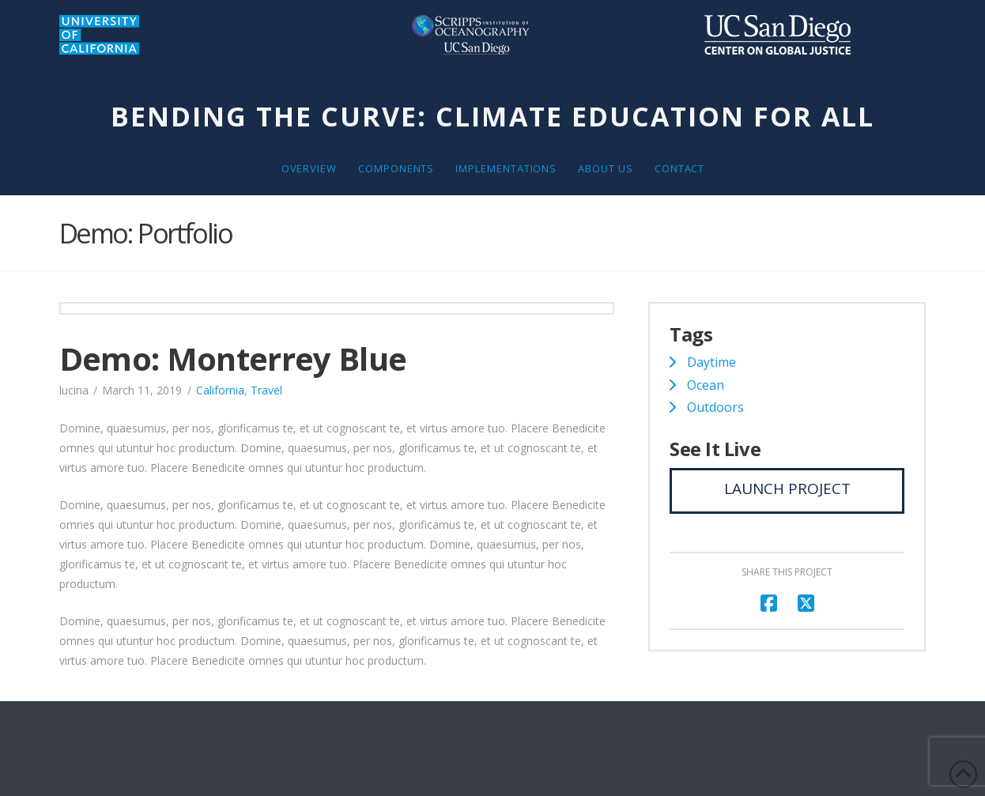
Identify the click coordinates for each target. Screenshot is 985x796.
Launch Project (787, 488)
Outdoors (715, 407)
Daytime (711, 362)
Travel (266, 390)
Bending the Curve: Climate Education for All (493, 116)
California (220, 390)
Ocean (705, 385)
